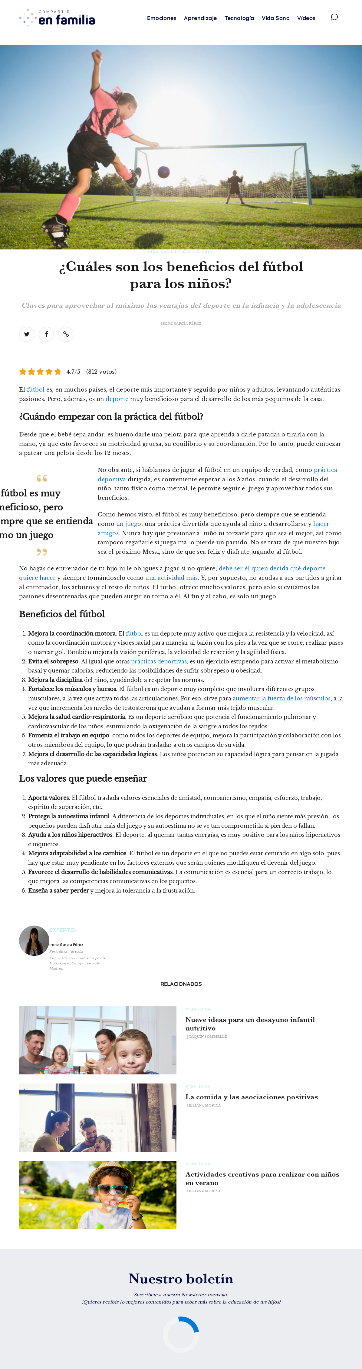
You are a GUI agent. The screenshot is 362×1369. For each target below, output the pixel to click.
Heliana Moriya (204, 1105)
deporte (117, 399)
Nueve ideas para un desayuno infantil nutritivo (250, 1023)
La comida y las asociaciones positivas (252, 1097)
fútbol (36, 389)
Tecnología (239, 18)
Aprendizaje (200, 18)
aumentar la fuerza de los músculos (282, 698)
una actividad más (171, 578)
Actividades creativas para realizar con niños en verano (263, 1178)
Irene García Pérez (181, 323)
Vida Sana (276, 18)
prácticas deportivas (159, 661)
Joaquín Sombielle (207, 1036)
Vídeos (306, 18)
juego (133, 524)
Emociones (161, 18)
